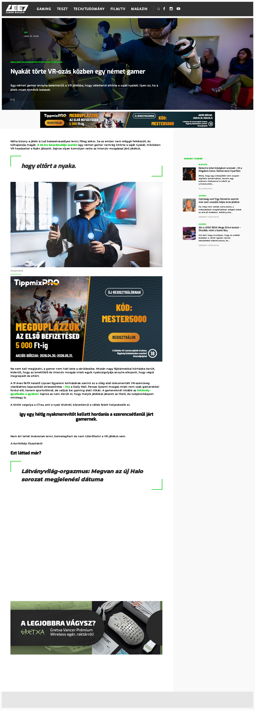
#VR (60, 62)
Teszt (62, 9)
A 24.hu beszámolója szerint (57, 145)
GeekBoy (203, 217)
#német (36, 62)
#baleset (16, 62)
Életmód (203, 164)
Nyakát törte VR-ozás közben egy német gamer (82, 71)
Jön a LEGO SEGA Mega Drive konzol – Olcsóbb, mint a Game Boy (220, 229)
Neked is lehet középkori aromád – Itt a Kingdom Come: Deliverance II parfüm (220, 169)
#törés (53, 62)
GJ (200, 188)
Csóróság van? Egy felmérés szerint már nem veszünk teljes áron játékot (219, 200)
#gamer (27, 62)
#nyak (45, 62)
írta (67, 386)
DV (26, 32)
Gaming (44, 9)
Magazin (139, 9)
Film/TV (117, 9)
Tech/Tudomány (89, 9)
